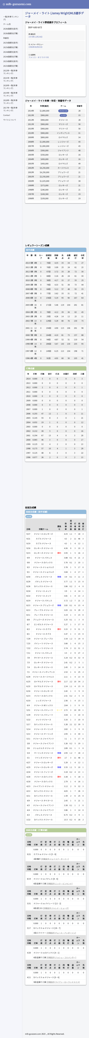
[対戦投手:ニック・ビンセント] (59, 883)
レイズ (63, 115)
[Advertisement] (55, 79)
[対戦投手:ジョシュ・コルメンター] (61, 957)
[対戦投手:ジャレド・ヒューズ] (56, 908)
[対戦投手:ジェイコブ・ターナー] (55, 859)
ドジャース (63, 111)
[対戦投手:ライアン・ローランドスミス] (63, 982)
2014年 (28, 516)
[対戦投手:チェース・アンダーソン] (61, 932)
